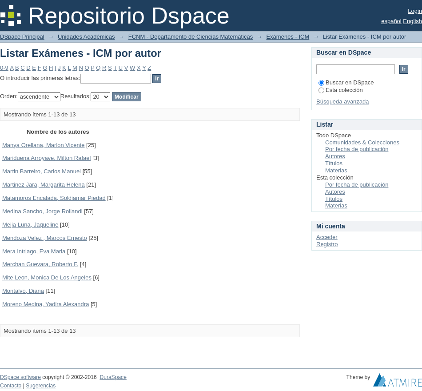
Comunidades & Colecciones (362, 142)
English (412, 21)
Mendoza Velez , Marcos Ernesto (44, 238)
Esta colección (340, 90)
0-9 (4, 67)
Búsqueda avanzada (342, 101)
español (391, 21)
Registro (327, 244)
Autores (335, 156)
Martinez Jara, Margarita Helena (43, 184)
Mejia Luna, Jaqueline (30, 224)
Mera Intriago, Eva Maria (33, 251)
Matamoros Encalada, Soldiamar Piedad (54, 198)
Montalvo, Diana (23, 290)
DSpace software (20, 377)
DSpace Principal (22, 36)
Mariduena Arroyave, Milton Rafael (46, 158)
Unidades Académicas (86, 36)
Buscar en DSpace (346, 82)
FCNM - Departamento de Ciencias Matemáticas (190, 36)
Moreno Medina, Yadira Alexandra (45, 304)
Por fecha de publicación (356, 149)
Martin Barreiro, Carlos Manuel (41, 171)
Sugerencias (41, 386)
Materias (336, 170)
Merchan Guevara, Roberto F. (40, 264)
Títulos (333, 163)
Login (415, 11)
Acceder (327, 237)
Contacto (10, 386)
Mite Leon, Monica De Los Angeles (47, 277)
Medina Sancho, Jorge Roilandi (42, 211)
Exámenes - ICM (287, 36)
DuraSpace (113, 377)
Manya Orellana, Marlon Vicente (43, 145)
